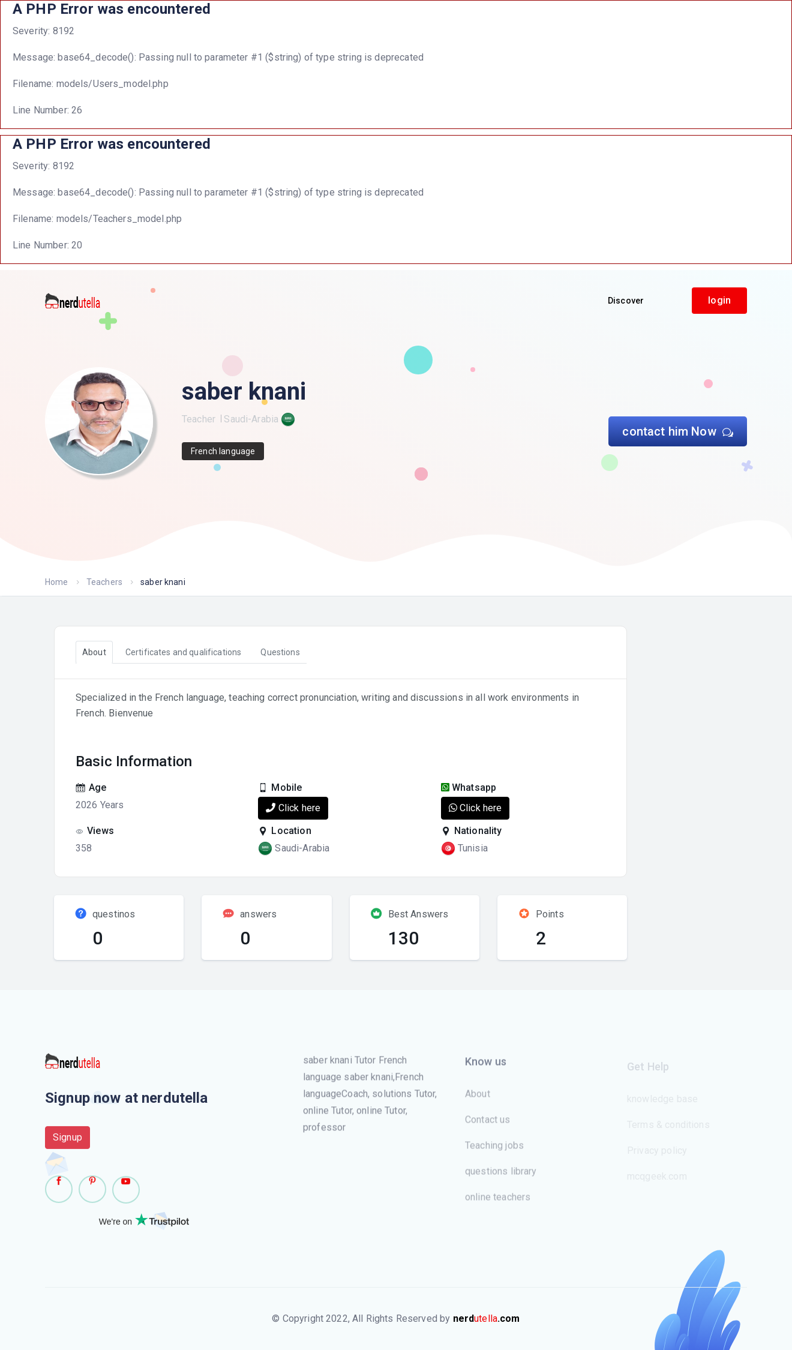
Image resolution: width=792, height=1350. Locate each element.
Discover (626, 300)
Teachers (104, 582)
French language (223, 451)
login (719, 300)
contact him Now (677, 431)
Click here (293, 808)
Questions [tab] (279, 652)
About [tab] (94, 652)
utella (486, 1318)
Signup (67, 1143)
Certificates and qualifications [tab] (183, 652)
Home (56, 582)
